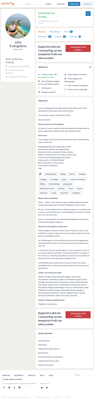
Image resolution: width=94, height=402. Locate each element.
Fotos (68, 31)
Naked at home (44, 341)
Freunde (60, 36)
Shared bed (42, 345)
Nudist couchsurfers (46, 365)
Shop (51, 375)
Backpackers (43, 353)
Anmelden (87, 4)
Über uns (42, 31)
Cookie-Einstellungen (12, 379)
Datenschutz (58, 397)
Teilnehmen (74, 4)
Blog (42, 375)
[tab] (42, 31)
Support (32, 375)
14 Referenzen (47, 74)
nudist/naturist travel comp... (49, 361)
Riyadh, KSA (18, 49)
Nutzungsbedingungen (42, 397)
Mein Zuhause (54, 31)
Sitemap (68, 397)
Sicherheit (61, 4)
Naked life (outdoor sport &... (49, 349)
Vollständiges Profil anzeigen (78, 48)
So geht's (48, 4)
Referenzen (44, 36)
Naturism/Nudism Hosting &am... (51, 357)
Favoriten (75, 36)
